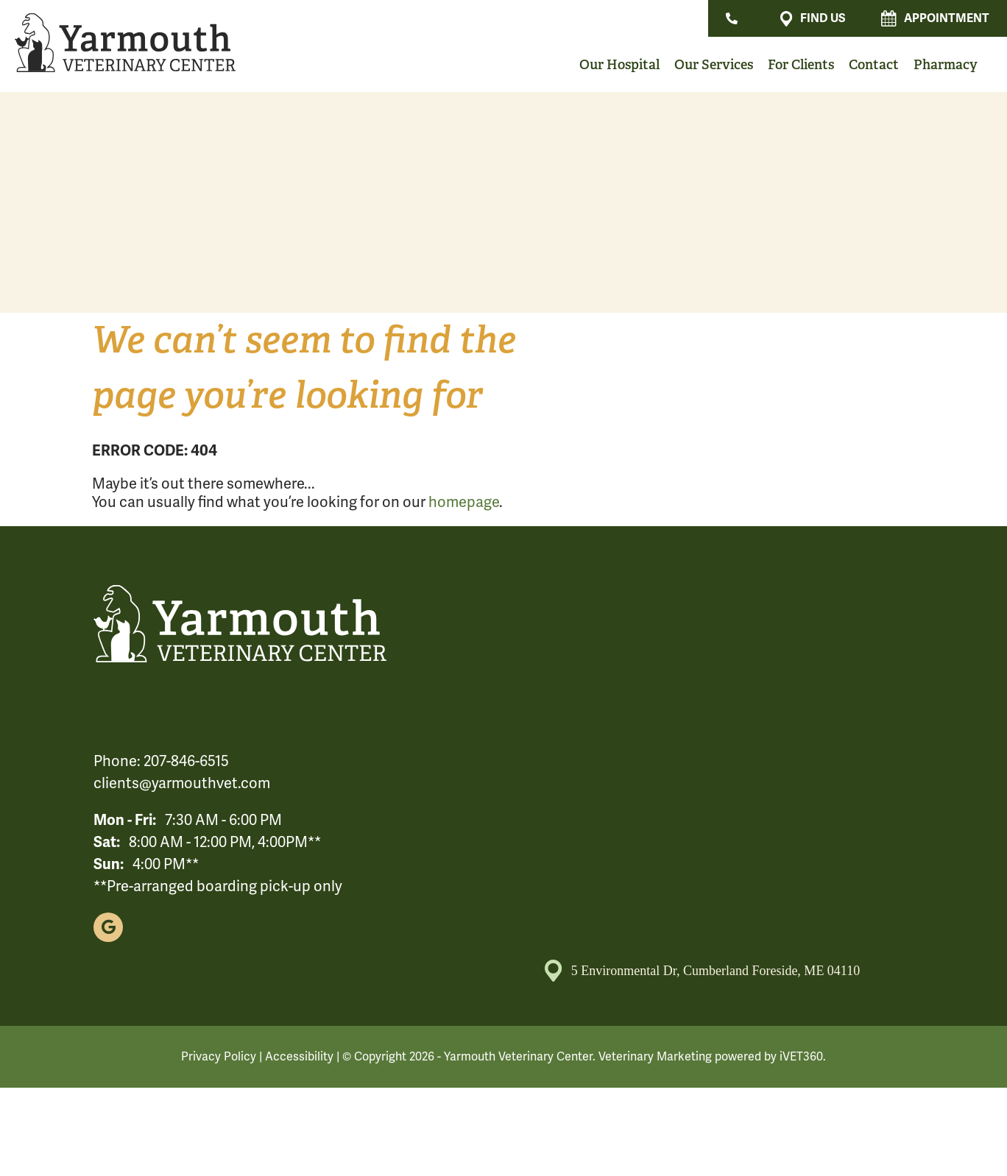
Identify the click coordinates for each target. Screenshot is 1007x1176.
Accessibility (299, 1056)
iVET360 (801, 1056)
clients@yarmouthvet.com (181, 783)
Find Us (813, 18)
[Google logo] (108, 927)
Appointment (935, 18)
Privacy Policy (218, 1056)
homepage (463, 502)
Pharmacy (946, 64)
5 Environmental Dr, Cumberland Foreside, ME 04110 (703, 971)
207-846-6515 (186, 761)
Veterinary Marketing (655, 1056)
